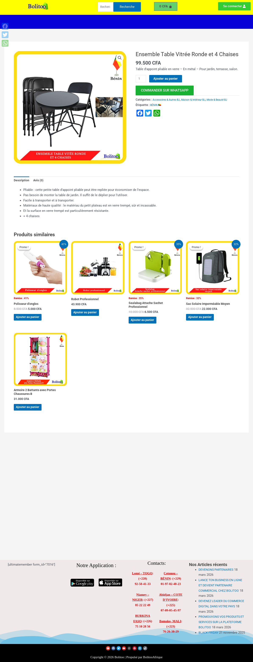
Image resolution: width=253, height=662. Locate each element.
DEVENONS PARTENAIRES (217, 561)
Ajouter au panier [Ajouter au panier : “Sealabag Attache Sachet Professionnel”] (147, 324)
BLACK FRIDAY (209, 629)
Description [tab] (22, 181)
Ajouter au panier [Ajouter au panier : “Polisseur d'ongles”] (32, 321)
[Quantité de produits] (141, 79)
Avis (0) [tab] (39, 181)
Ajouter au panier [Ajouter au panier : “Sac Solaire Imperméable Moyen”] (204, 321)
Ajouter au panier (166, 78)
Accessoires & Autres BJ (168, 99)
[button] (92, 22)
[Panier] (165, 6)
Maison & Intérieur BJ (200, 99)
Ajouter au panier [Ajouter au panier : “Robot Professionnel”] (90, 316)
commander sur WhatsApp (164, 91)
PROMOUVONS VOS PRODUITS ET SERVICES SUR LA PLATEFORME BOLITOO (221, 613)
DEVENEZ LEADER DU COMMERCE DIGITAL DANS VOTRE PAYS (218, 598)
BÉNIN (156, 110)
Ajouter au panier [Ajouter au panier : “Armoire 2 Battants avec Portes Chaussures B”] (32, 417)
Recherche (127, 7)
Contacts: (156, 554)
